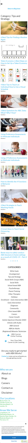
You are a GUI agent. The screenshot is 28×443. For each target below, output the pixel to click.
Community (14, 308)
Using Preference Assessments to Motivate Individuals (13, 135)
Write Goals (14, 271)
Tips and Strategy (14, 277)
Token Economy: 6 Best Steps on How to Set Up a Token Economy (14, 62)
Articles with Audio (14, 323)
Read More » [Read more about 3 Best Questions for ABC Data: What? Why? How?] (3, 114)
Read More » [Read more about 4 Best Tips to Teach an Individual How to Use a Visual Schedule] (3, 91)
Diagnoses (14, 305)
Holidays (14, 297)
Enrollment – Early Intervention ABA (14, 300)
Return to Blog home (14, 9)
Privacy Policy (14, 441)
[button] (26, 424)
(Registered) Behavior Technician (14, 331)
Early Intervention (14, 303)
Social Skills (14, 282)
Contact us (5, 356)
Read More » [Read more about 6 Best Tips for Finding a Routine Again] (3, 41)
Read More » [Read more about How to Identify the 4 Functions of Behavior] (3, 185)
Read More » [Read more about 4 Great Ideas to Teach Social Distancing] (3, 233)
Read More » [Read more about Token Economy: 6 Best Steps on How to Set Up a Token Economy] (3, 65)
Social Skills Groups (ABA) (14, 280)
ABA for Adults (14, 328)
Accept (14, 437)
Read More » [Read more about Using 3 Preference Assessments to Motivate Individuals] (3, 162)
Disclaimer (7, 392)
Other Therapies (14, 294)
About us (6, 373)
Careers (14, 314)
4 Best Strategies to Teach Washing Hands (11, 206)
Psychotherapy (14, 288)
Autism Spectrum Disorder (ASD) (14, 320)
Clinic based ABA (14, 311)
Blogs (4, 378)
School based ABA (14, 285)
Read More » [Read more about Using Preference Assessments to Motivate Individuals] (3, 138)
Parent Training (14, 291)
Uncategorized (14, 274)
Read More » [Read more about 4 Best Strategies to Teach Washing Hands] (3, 209)
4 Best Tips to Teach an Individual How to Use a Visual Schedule (13, 86)
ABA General (14, 326)
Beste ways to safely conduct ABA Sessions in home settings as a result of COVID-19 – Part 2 (14, 254)
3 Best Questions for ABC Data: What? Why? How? (13, 111)
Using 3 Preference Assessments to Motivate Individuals (14, 159)
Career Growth (14, 317)
